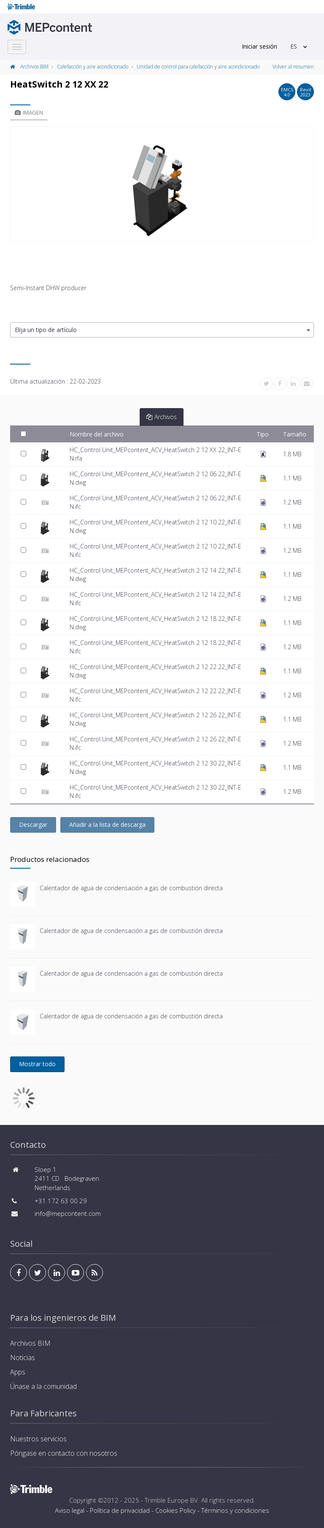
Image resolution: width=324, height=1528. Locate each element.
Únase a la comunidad (43, 1386)
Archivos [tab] (161, 417)
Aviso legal (69, 1510)
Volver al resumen (293, 66)
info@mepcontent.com (68, 1213)
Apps (17, 1372)
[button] (162, 330)
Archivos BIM (34, 66)
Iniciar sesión (259, 46)
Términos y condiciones (235, 1510)
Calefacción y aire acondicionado (92, 66)
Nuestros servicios (38, 1438)
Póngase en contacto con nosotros (63, 1453)
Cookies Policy (175, 1510)
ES (293, 46)
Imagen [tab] (29, 112)
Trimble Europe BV (171, 1500)
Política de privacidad (120, 1510)
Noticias (22, 1357)
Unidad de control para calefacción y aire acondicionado (198, 66)
